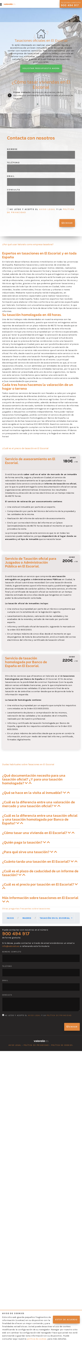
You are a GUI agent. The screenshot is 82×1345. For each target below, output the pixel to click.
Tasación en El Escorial (55, 918)
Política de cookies (62, 1045)
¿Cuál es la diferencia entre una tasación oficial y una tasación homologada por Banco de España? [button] (39, 819)
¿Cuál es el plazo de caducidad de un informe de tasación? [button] (40, 872)
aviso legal (47, 209)
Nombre (12, 149)
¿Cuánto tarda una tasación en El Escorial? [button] (39, 861)
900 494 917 (16, 933)
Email (11, 176)
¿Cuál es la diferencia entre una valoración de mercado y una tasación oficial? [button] (38, 804)
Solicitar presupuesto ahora (41, 68)
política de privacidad (59, 1015)
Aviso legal (15, 1045)
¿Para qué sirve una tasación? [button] (29, 851)
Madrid (27, 918)
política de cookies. (37, 1339)
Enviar (67, 223)
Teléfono (13, 162)
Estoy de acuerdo (66, 1319)
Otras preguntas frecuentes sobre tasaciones (26, 908)
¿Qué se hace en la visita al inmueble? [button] (36, 792)
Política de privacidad (36, 1045)
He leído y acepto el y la (40, 211)
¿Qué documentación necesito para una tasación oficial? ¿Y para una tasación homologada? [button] (33, 779)
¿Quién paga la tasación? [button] (26, 842)
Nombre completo (11, 952)
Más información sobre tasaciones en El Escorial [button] (40, 899)
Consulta (13, 189)
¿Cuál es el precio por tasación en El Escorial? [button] (40, 886)
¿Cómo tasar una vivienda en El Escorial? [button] (38, 832)
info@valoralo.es (10, 946)
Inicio (10, 918)
